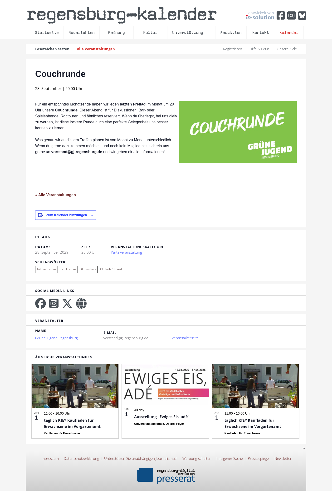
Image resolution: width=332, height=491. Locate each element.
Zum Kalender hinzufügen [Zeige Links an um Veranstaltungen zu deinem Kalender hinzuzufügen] (66, 215)
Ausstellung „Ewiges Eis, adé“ (161, 416)
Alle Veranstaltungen (96, 48)
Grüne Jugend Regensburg (56, 338)
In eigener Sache (229, 458)
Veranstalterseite (185, 338)
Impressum (50, 458)
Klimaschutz (88, 269)
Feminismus (68, 269)
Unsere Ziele (287, 48)
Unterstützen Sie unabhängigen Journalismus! (140, 458)
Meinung (116, 32)
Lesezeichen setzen (52, 48)
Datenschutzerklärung (81, 458)
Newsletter (283, 458)
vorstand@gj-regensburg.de (76, 152)
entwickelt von (260, 15)
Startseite (47, 32)
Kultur (150, 32)
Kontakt (260, 32)
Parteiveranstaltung (126, 252)
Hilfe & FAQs (259, 48)
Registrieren (232, 48)
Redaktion (231, 32)
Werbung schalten (196, 458)
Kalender (288, 32)
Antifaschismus (46, 269)
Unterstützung (187, 32)
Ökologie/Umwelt (111, 269)
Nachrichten (81, 32)
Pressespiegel (258, 458)
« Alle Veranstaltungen (55, 195)
